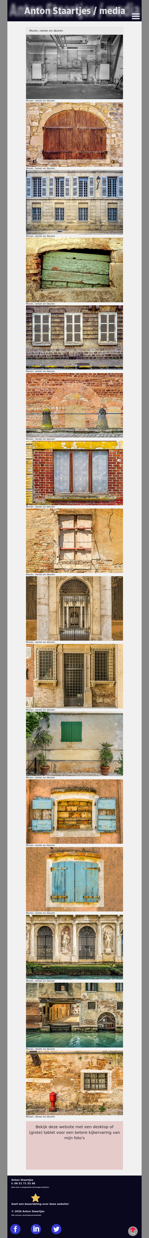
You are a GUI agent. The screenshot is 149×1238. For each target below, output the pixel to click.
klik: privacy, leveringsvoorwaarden (26, 1215)
